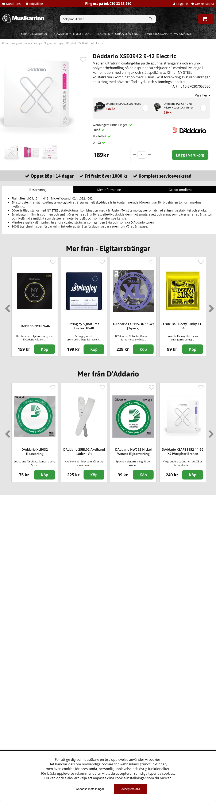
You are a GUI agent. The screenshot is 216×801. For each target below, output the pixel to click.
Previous (6, 307)
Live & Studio (82, 34)
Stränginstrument (35, 34)
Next (210, 307)
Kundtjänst (14, 4)
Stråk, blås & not (127, 34)
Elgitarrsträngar (54, 43)
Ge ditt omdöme (180, 190)
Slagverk (103, 34)
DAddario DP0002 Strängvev (123, 104)
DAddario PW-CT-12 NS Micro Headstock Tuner (178, 105)
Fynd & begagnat (157, 34)
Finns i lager (119, 125)
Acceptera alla (130, 789)
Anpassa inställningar (90, 789)
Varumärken (183, 34)
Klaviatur (61, 34)
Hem (5, 43)
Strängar (38, 43)
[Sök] (108, 19)
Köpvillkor (36, 4)
